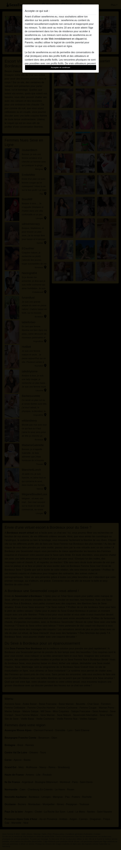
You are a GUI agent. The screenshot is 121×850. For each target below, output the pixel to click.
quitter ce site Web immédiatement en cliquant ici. (60, 38)
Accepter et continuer (60, 67)
